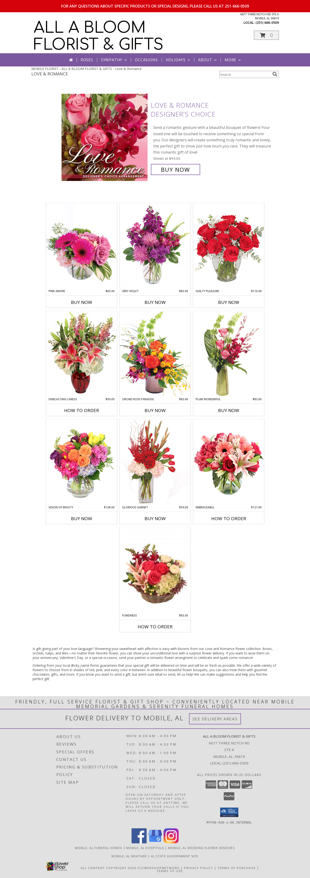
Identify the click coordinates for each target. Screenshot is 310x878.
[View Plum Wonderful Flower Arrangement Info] (228, 354)
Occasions (146, 59)
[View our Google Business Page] (155, 842)
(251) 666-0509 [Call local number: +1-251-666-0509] (267, 22)
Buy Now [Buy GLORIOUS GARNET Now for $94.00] (155, 518)
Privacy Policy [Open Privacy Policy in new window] (198, 868)
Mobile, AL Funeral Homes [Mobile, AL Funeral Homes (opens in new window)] (98, 847)
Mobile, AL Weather (129, 856)
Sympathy (114, 59)
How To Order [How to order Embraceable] (228, 518)
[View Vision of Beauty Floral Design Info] (81, 462)
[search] (275, 74)
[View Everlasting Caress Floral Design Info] (81, 354)
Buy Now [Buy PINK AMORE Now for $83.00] (81, 302)
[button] (266, 35)
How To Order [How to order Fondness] (155, 627)
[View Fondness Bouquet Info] (155, 570)
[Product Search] (245, 74)
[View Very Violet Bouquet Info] (155, 246)
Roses (87, 59)
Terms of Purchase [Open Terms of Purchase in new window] (237, 868)
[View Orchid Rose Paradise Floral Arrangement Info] (155, 354)
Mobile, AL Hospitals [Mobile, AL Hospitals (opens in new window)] (145, 847)
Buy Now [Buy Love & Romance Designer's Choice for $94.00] (175, 169)
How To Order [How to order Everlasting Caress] (81, 410)
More (233, 59)
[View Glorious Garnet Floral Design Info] (155, 462)
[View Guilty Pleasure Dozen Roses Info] (228, 246)
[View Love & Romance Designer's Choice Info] (105, 137)
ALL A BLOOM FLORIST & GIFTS (98, 36)
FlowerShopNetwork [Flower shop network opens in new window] (158, 868)
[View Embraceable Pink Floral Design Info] (228, 462)
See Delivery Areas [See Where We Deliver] (215, 719)
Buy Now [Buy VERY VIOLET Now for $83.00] (155, 302)
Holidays (178, 59)
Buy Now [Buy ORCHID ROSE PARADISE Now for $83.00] (155, 410)
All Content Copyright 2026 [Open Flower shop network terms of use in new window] (108, 868)
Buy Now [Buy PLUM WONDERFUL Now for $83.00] (228, 410)
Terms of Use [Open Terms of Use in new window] (170, 871)
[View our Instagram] (171, 842)
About (208, 59)
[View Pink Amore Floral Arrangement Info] (81, 246)
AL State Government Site (174, 856)
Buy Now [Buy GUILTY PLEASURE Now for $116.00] (228, 302)
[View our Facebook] (139, 842)
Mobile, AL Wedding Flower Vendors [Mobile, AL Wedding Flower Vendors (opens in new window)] (201, 847)
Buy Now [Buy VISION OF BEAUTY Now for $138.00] (81, 518)
